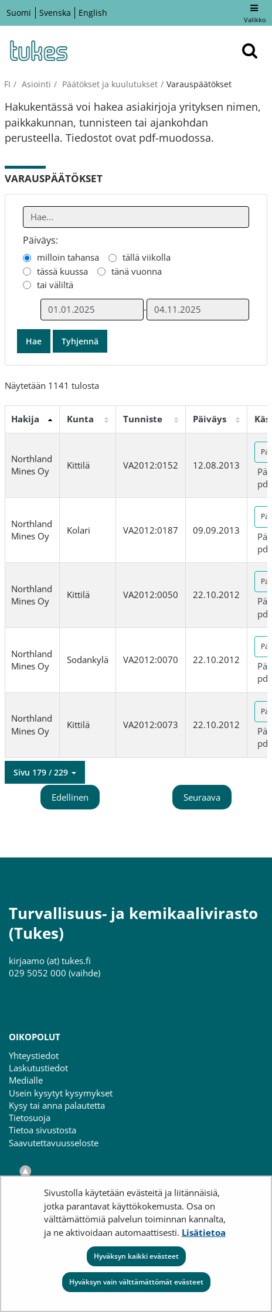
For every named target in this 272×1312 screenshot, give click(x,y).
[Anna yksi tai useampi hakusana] (136, 217)
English (93, 12)
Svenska (55, 12)
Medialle (26, 1080)
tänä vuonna (136, 271)
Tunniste (142, 419)
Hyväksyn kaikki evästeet (136, 1256)
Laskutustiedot (38, 1068)
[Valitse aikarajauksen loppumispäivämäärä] (198, 309)
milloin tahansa (68, 257)
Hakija (25, 419)
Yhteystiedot (34, 1055)
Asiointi (35, 84)
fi (7, 84)
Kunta (80, 419)
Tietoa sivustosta (42, 1130)
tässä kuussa (62, 271)
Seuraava (201, 797)
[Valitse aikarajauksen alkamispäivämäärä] (92, 309)
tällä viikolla (147, 257)
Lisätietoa (204, 1232)
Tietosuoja (29, 1117)
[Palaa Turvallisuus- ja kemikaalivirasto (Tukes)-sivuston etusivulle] (38, 50)
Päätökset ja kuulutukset (109, 84)
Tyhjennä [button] (80, 341)
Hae (34, 341)
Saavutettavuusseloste (53, 1143)
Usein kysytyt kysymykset (61, 1093)
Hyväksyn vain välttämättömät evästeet (136, 1282)
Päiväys (209, 419)
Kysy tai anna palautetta (57, 1105)
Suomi (18, 12)
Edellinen (70, 797)
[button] (45, 772)
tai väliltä (55, 285)
